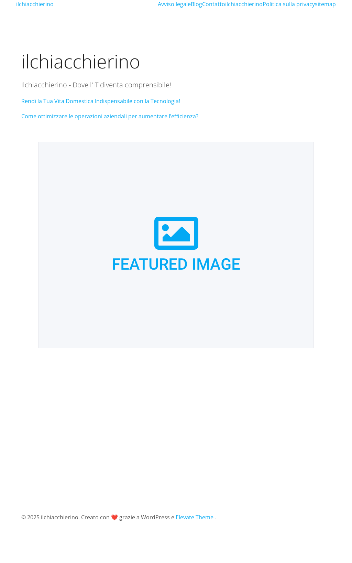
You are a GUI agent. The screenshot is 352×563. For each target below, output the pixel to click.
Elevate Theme (194, 517)
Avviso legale (174, 4)
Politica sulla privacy (289, 4)
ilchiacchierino (244, 4)
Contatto (213, 4)
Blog (196, 4)
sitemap (325, 4)
